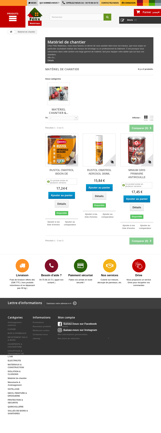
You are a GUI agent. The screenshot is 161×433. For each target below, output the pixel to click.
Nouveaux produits (42, 326)
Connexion (129, 3)
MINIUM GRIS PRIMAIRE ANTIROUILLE (136, 174)
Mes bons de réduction (69, 338)
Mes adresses (64, 330)
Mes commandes (66, 322)
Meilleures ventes (41, 330)
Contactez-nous (110, 3)
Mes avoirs (63, 326)
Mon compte (66, 317)
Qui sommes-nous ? (49, 3)
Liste (151, 118)
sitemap (36, 338)
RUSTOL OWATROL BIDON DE (62, 172)
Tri (46, 118)
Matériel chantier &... (58, 111)
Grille (146, 118)
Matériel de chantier (17, 378)
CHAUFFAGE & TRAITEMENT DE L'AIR (16, 354)
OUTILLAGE (13, 389)
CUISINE (12, 329)
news (33, 3)
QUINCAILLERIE (15, 406)
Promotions (38, 322)
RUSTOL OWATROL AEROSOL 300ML (99, 172)
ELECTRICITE (14, 360)
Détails (51, 60)
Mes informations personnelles (72, 334)
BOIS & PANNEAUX (17, 333)
